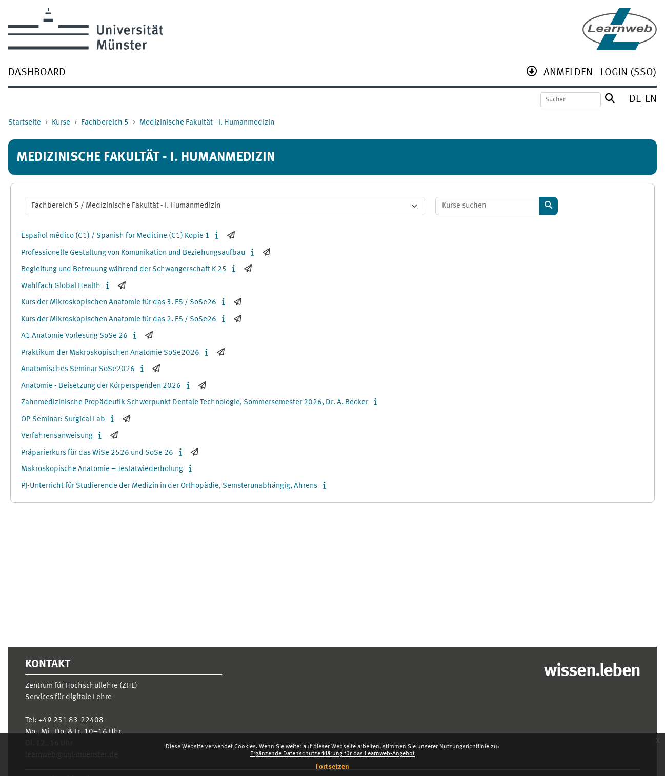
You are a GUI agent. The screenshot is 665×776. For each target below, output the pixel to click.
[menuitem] (37, 73)
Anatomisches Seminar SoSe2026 (78, 369)
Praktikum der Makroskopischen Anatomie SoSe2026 (110, 353)
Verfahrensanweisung (57, 436)
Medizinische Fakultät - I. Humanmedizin (206, 123)
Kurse (61, 123)
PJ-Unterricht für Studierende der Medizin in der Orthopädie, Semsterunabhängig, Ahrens (169, 486)
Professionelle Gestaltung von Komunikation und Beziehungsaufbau (133, 253)
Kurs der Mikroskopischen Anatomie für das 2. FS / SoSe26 (118, 319)
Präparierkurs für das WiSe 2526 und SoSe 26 (97, 453)
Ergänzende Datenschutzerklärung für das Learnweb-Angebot (332, 754)
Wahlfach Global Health (60, 286)
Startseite (24, 123)
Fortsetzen (332, 766)
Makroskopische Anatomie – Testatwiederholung (102, 469)
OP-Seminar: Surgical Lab (63, 419)
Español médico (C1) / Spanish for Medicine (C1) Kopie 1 (115, 236)
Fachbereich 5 (105, 123)
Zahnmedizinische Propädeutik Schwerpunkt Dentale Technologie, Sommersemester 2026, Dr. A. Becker (194, 402)
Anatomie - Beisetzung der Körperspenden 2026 (101, 386)
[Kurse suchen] (487, 206)
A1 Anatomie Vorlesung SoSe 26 (74, 336)
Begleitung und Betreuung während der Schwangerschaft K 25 (124, 269)
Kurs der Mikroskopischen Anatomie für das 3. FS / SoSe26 (118, 303)
